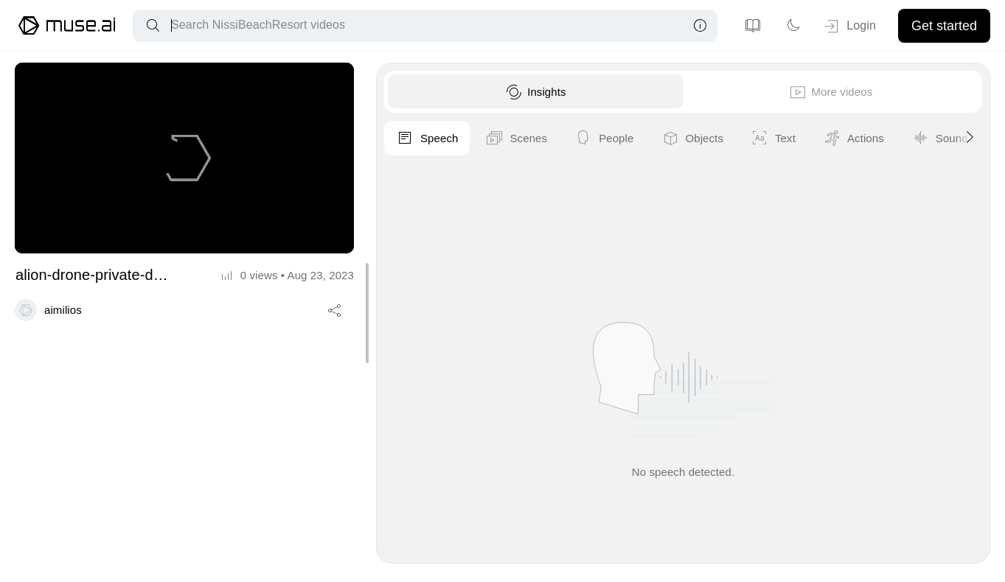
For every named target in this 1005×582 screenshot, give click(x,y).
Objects (934, 138)
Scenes (758, 138)
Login (849, 26)
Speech (669, 138)
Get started (944, 25)
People (845, 138)
